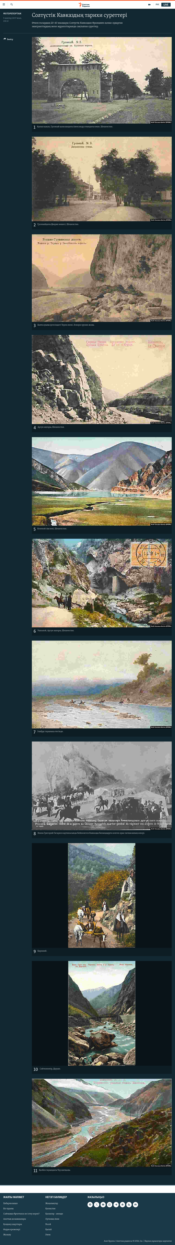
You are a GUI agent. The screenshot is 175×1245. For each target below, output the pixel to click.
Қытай (48, 1229)
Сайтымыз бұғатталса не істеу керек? (21, 1214)
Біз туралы (8, 1209)
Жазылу (7, 1235)
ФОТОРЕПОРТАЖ (12, 13)
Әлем (47, 1235)
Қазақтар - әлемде (54, 1214)
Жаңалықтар (51, 1203)
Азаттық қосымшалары (14, 1219)
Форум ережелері (11, 1229)
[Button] (8, 40)
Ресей (48, 1224)
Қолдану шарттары (12, 1224)
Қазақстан (50, 1209)
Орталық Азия (52, 1219)
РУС (157, 5)
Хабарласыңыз (10, 1203)
